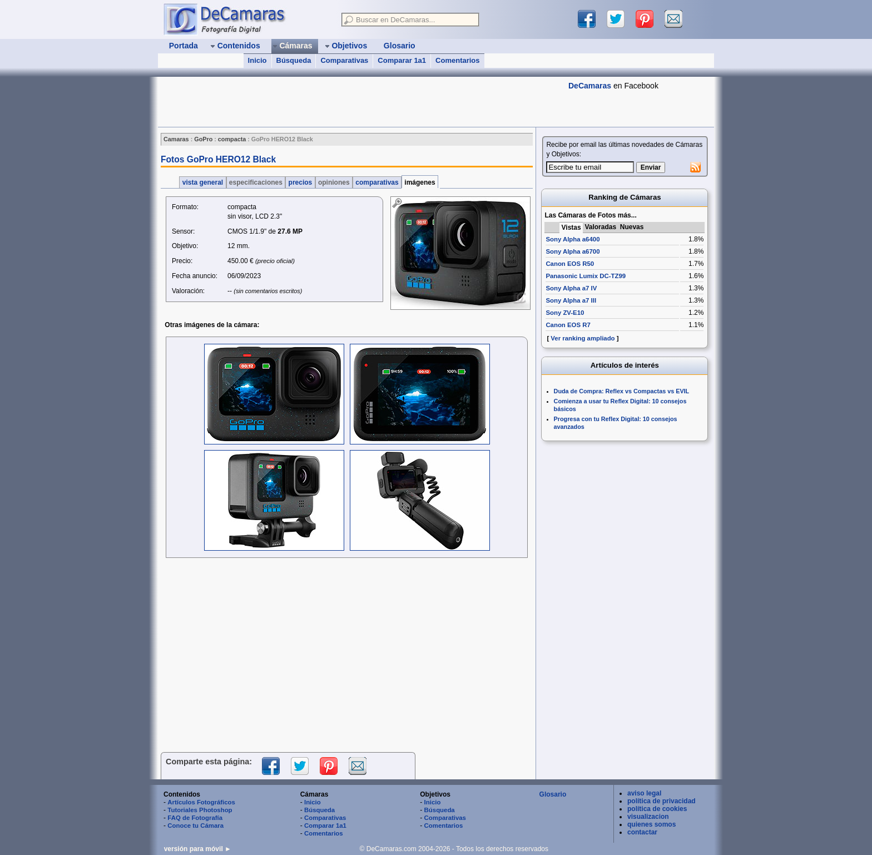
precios (300, 182)
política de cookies (657, 809)
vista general (202, 182)
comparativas (377, 182)
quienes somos (651, 824)
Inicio (257, 60)
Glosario (553, 794)
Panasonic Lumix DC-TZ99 (586, 276)
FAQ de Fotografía (194, 817)
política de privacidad (661, 801)
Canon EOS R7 (568, 325)
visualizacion (648, 817)
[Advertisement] (360, 102)
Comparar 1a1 (402, 60)
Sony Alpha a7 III (571, 300)
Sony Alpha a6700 (573, 251)
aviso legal (644, 793)
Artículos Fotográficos (201, 802)
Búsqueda (293, 60)
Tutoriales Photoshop (199, 810)
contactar (642, 832)
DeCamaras (589, 85)
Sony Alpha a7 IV (571, 288)
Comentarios (457, 60)
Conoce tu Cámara (195, 825)
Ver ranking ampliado (583, 338)
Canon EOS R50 (570, 263)
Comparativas (344, 60)
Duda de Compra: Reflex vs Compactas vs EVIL (622, 391)
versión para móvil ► (197, 849)
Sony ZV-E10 (565, 312)
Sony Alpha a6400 (573, 239)
